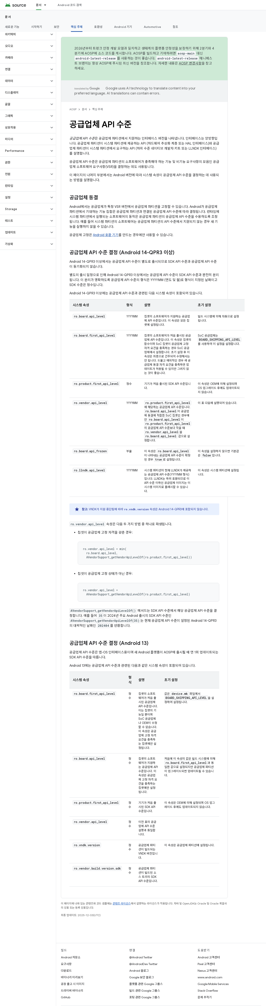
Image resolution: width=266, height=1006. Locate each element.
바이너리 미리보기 (72, 977)
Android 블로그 (139, 971)
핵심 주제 (97, 109)
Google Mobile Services (213, 984)
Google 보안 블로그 (141, 977)
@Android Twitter (140, 957)
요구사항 (66, 964)
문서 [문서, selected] (39, 5)
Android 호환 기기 (105, 235)
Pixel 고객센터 (206, 964)
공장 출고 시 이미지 (72, 984)
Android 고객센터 (209, 957)
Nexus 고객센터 (207, 971)
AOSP (72, 109)
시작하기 (36, 27)
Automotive (152, 27)
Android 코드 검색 (70, 5)
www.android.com (210, 977)
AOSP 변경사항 (190, 63)
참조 (175, 27)
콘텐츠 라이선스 (122, 903)
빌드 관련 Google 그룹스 (144, 990)
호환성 (98, 27)
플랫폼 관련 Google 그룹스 (146, 984)
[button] (24, 34)
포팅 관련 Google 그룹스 (144, 997)
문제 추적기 (205, 997)
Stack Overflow (208, 990)
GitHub (65, 997)
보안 (56, 27)
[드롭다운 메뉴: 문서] (47, 5)
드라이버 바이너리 (72, 990)
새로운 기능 (12, 27)
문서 (8, 17)
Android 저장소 (70, 957)
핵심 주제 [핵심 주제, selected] (77, 27)
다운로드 (66, 971)
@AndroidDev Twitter (143, 964)
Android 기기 (123, 27)
